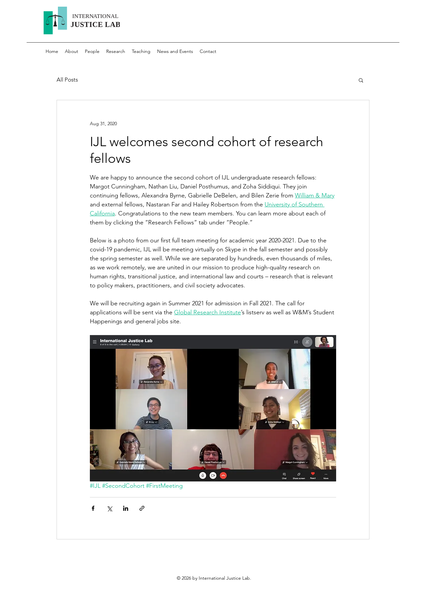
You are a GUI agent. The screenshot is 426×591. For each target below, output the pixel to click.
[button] (361, 80)
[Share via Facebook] (93, 508)
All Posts (67, 79)
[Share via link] (142, 508)
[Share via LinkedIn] (125, 508)
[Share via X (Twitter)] (109, 508)
